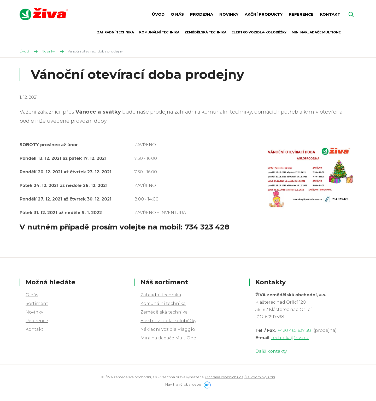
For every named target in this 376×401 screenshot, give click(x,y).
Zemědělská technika (164, 312)
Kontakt (34, 329)
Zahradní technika (160, 294)
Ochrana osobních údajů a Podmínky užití (240, 377)
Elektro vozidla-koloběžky (168, 320)
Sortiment (37, 303)
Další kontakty (271, 351)
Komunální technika (163, 303)
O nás (32, 294)
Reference (37, 320)
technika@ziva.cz (290, 337)
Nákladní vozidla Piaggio (167, 329)
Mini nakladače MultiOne (168, 337)
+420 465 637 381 (295, 330)
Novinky (34, 312)
